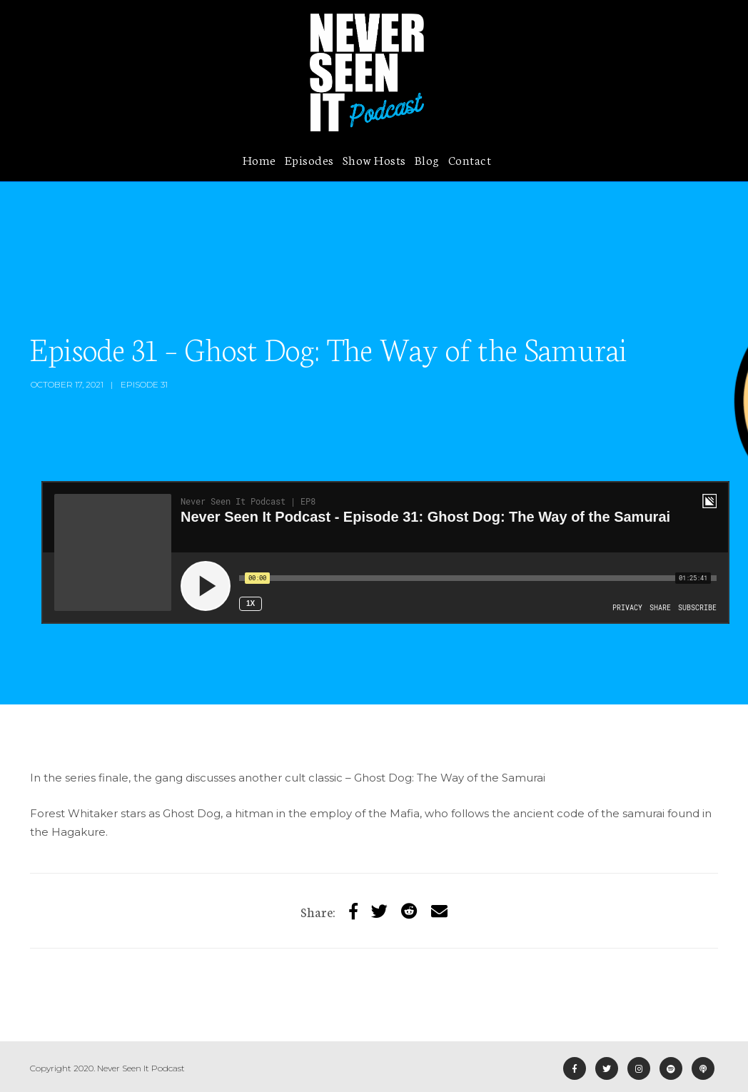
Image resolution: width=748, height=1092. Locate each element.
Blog (427, 159)
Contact (470, 159)
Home (259, 159)
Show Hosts (374, 159)
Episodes (309, 159)
